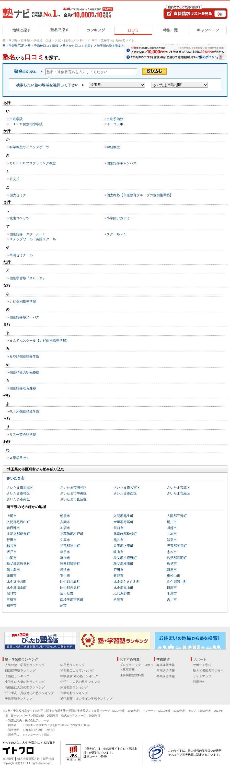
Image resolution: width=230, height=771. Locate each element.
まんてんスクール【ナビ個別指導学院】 (39, 340)
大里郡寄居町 (123, 522)
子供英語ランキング (18, 698)
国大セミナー (19, 195)
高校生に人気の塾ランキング (25, 687)
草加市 (65, 558)
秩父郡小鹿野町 (125, 558)
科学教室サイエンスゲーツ (29, 147)
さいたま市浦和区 (73, 487)
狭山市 (118, 552)
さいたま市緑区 (178, 493)
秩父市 (172, 564)
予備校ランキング (17, 676)
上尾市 (12, 516)
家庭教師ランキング (74, 687)
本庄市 (172, 593)
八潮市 (118, 600)
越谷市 (12, 546)
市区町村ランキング (74, 693)
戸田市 (118, 570)
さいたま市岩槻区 (20, 487)
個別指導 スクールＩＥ (27, 234)
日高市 (172, 588)
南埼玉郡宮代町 (71, 600)
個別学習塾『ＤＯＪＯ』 (27, 278)
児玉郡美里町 (177, 546)
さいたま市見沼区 (73, 499)
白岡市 (12, 558)
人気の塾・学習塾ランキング (25, 665)
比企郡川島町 (70, 581)
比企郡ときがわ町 (126, 581)
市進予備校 (115, 119)
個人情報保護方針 (28, 758)
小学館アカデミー (120, 218)
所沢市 (65, 570)
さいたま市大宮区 (126, 487)
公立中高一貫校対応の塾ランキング (29, 693)
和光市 (12, 605)
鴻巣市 (172, 540)
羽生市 (65, 576)
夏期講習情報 (165, 670)
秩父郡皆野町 (70, 564)
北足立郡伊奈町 (18, 534)
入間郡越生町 (123, 516)
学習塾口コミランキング (77, 670)
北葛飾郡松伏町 (125, 534)
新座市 (172, 570)
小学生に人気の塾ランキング (25, 682)
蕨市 (63, 605)
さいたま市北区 (178, 487)
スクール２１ (116, 234)
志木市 (172, 552)
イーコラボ (115, 124)
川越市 (172, 528)
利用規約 (199, 682)
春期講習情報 (165, 665)
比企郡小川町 (17, 581)
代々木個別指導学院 (24, 411)
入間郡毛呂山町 (18, 522)
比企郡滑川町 (177, 581)
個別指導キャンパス (121, 163)
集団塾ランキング (72, 665)
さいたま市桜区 (18, 493)
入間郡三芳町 (177, 516)
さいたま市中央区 (73, 493)
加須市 (65, 528)
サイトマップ (202, 676)
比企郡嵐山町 (123, 588)
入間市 (65, 522)
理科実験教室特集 (132, 675)
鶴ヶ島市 (13, 570)
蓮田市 (12, 576)
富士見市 (66, 593)
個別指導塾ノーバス (24, 317)
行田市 (12, 540)
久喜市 (65, 540)
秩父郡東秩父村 (18, 564)
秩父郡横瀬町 (123, 564)
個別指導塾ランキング (20, 670)
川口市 (118, 528)
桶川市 (172, 522)
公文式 (14, 179)
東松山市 (173, 576)
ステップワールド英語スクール (32, 239)
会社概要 (8, 758)
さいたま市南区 (18, 499)
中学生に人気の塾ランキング (80, 682)
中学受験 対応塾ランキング (79, 676)
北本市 (172, 534)
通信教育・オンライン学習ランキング (86, 698)
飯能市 (118, 576)
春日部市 (13, 528)
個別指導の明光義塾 (24, 372)
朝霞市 (65, 516)
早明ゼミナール (21, 255)
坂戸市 (12, 552)
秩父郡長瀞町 (177, 558)
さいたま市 (16, 478)
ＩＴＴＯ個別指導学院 (26, 124)
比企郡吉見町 (70, 588)
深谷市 (12, 593)
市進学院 (16, 119)
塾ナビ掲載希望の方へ (208, 670)
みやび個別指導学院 (24, 356)
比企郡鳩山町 (17, 588)
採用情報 (48, 758)
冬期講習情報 (165, 676)
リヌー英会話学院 (22, 434)
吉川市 (172, 600)
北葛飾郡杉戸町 (71, 534)
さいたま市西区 (125, 493)
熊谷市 (118, 540)
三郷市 (12, 600)
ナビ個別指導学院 (22, 301)
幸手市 (65, 552)
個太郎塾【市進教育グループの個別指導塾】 (140, 195)
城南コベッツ (19, 218)
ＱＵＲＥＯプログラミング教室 (32, 163)
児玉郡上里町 (123, 546)
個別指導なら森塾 (22, 388)
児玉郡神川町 (70, 546)
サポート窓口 (202, 665)
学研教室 (113, 147)
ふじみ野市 (121, 593)
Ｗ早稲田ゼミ (19, 458)
